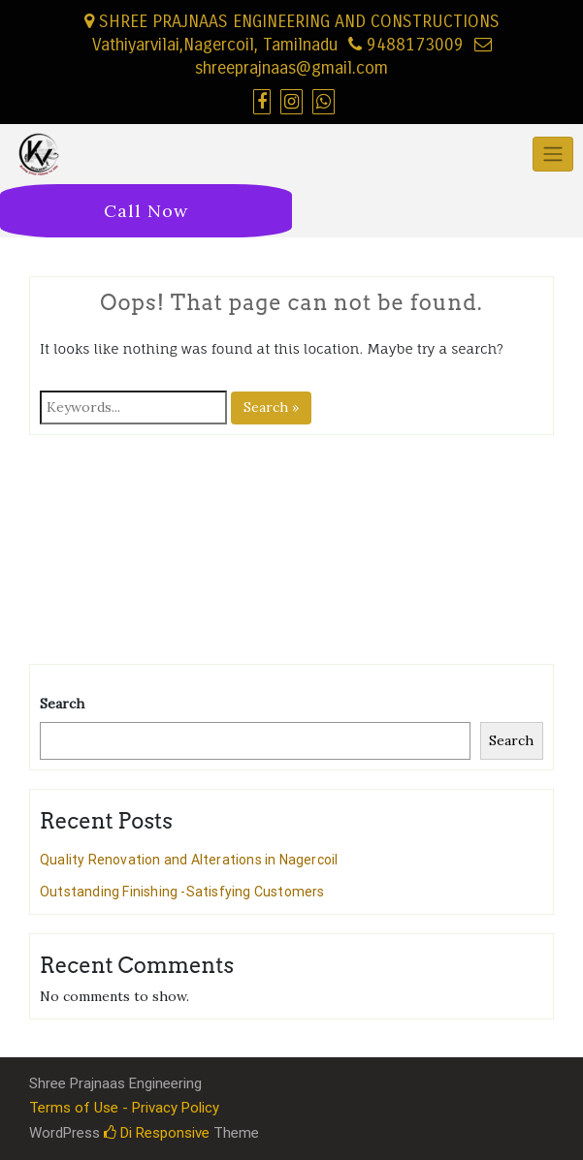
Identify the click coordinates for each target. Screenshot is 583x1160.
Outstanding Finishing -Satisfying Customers (182, 891)
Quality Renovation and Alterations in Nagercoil (189, 859)
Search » (271, 407)
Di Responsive (157, 1133)
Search (62, 703)
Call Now (146, 211)
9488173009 (406, 44)
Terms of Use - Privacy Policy (124, 1107)
